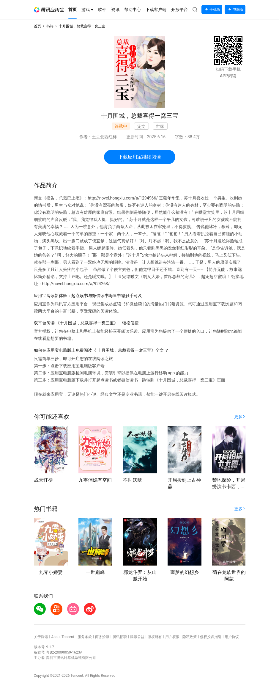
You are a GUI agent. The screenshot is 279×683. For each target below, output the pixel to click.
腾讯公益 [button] (137, 637)
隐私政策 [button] (189, 637)
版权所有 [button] (155, 637)
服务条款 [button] (85, 637)
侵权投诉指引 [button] (210, 637)
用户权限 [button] (172, 637)
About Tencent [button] (62, 637)
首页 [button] (37, 26)
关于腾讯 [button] (41, 637)
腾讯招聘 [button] (120, 637)
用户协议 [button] (232, 637)
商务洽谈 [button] (102, 637)
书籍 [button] (49, 26)
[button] (49, 9)
